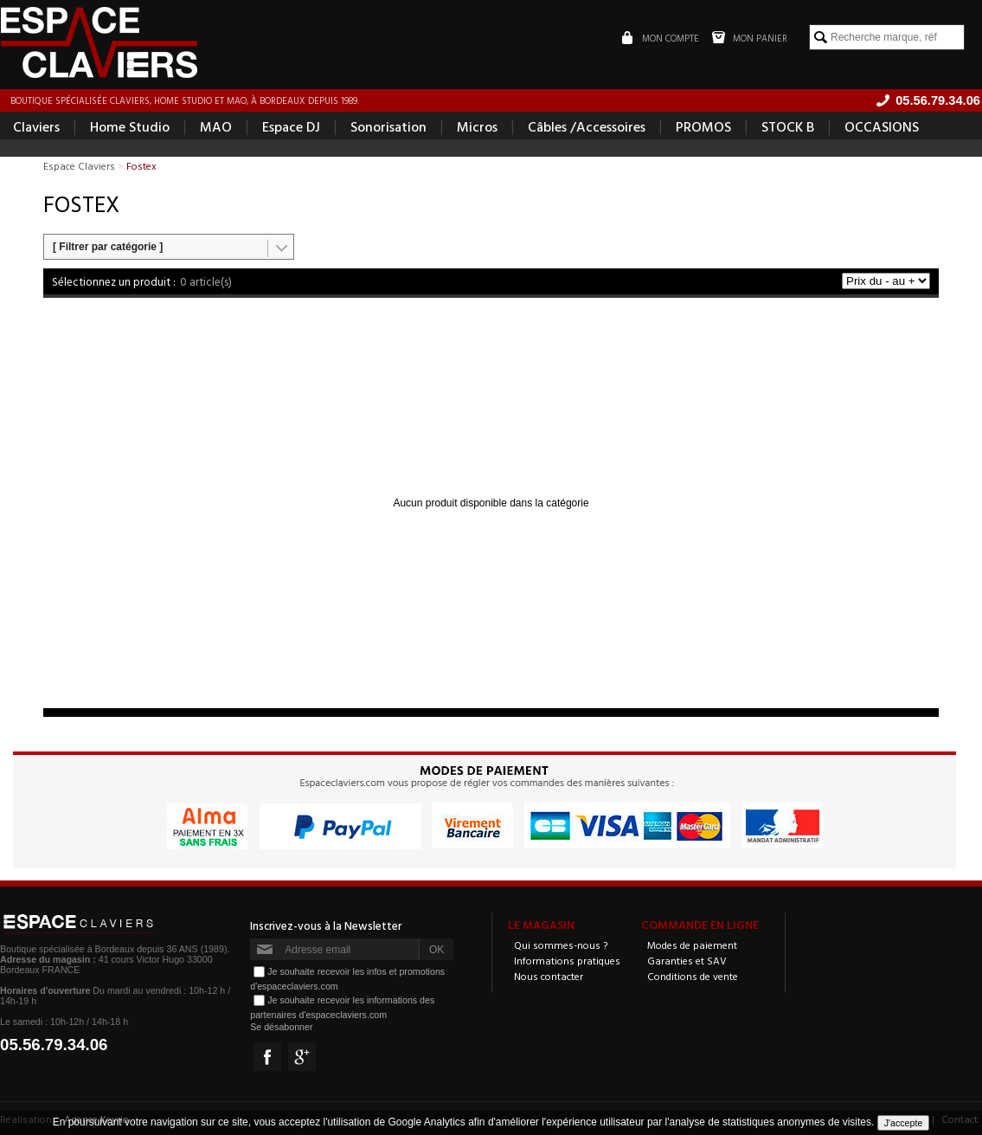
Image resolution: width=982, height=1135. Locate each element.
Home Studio (130, 126)
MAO (216, 126)
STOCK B (787, 126)
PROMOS (703, 126)
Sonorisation (388, 126)
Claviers (36, 126)
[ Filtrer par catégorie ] (108, 247)
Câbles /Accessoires (586, 126)
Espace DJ (291, 126)
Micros (477, 126)
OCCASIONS (881, 126)
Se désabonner (281, 1027)
